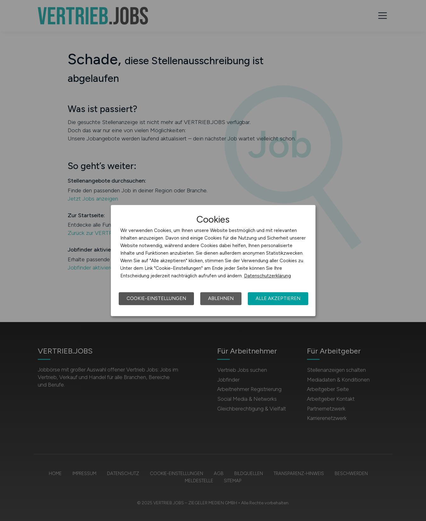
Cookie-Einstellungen (156, 298)
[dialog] (213, 260)
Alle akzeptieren (278, 298)
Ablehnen (221, 298)
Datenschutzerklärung (267, 276)
